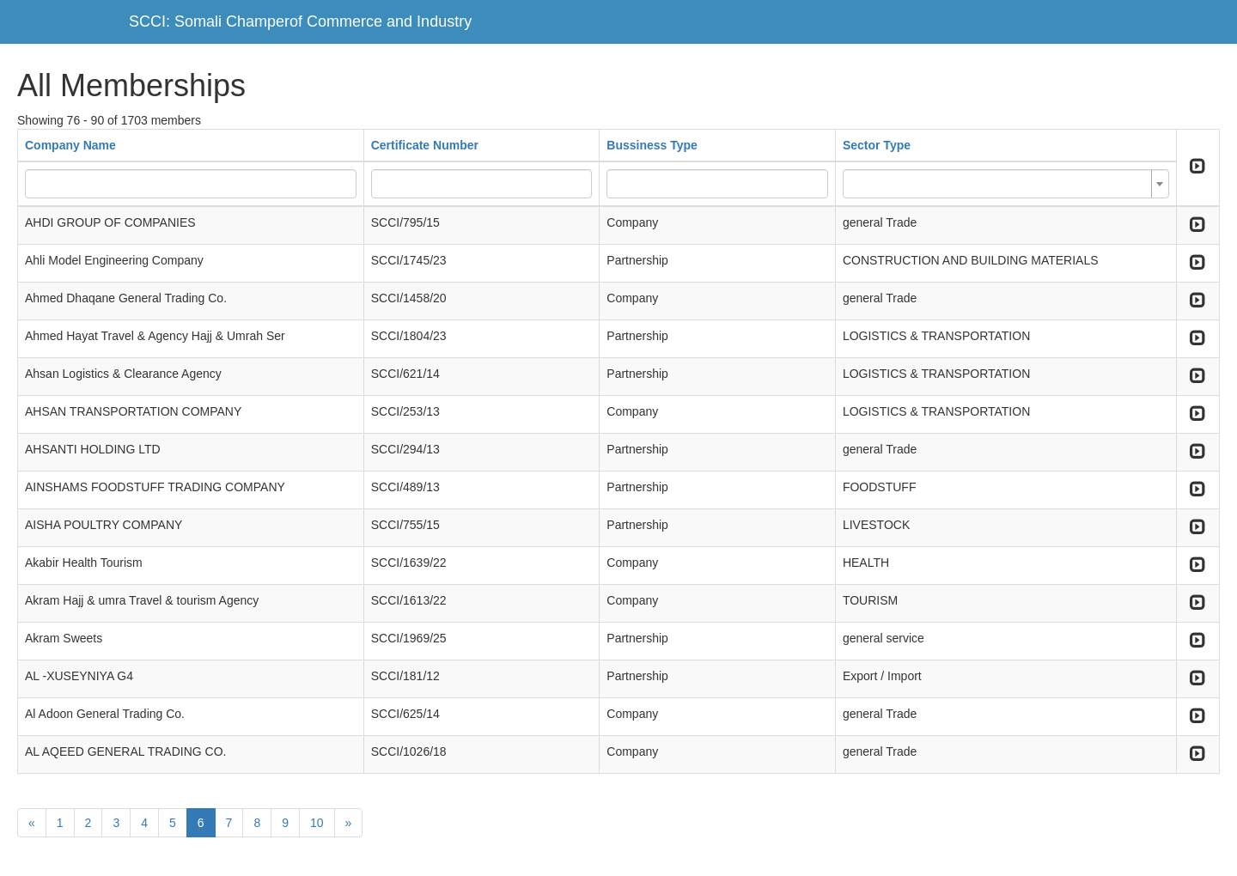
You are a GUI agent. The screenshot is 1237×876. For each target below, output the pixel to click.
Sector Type (877, 145)
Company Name (70, 145)
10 (317, 823)
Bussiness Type (652, 145)
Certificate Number (424, 145)
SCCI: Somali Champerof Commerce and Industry (300, 21)
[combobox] (1006, 183)
